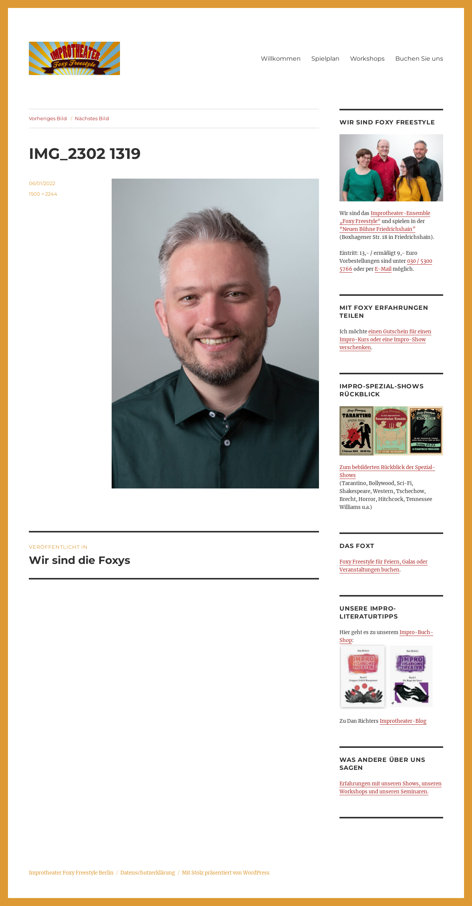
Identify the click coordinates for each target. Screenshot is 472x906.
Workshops (367, 58)
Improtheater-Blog (403, 721)
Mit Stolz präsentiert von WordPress (226, 873)
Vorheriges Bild (48, 118)
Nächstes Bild (92, 118)
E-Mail (383, 269)
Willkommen (281, 58)
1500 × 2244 (43, 194)
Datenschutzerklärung (147, 873)
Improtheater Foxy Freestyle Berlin (71, 873)
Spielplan (325, 58)
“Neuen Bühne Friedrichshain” (377, 229)
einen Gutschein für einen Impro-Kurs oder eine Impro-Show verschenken (385, 339)
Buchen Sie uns (419, 58)
